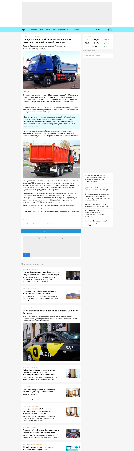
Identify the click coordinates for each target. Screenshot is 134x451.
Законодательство (36, 444)
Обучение (34, 387)
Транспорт (34, 427)
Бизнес (33, 307)
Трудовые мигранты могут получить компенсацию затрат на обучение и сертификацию (39, 391)
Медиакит (91, 55)
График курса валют (89, 50)
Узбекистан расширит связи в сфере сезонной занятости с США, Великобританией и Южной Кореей (39, 372)
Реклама (86, 55)
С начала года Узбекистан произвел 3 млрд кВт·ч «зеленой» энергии (39, 292)
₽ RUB (87, 46)
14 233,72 (95, 43)
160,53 (94, 46)
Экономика (34, 269)
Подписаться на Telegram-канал (51, 231)
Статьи (41, 30)
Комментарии (36, 224)
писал (34, 211)
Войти (26, 255)
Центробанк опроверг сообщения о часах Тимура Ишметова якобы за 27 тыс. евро (41, 273)
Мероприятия (63, 30)
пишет (72, 102)
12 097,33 (95, 40)
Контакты (97, 55)
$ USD (87, 40)
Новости (34, 30)
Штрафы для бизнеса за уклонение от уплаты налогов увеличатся (38, 448)
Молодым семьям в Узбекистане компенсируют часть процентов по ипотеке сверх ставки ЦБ (37, 411)
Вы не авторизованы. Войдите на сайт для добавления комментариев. (51, 244)
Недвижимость (51, 30)
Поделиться (49, 224)
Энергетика (34, 288)
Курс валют (88, 36)
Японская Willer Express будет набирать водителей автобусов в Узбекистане (41, 431)
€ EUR (87, 43)
